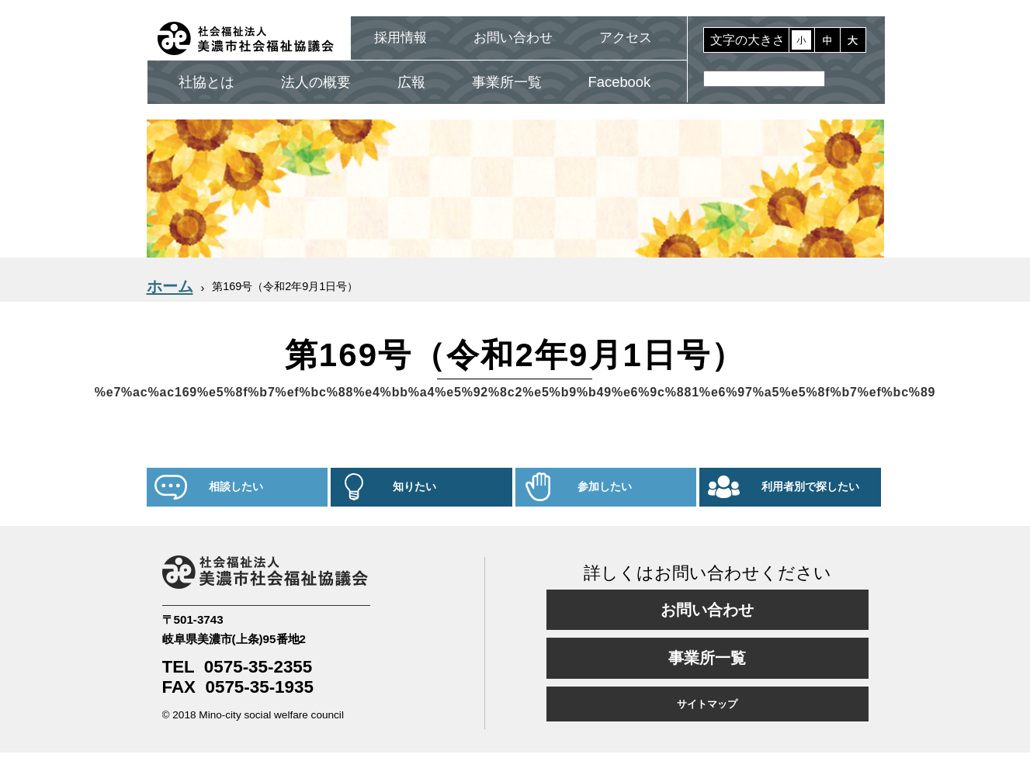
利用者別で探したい (810, 487)
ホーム (170, 286)
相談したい (236, 487)
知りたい (414, 487)
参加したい (604, 487)
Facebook (619, 82)
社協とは (206, 82)
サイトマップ (707, 704)
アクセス (625, 37)
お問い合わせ (513, 37)
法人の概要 (316, 82)
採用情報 (400, 37)
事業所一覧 (507, 82)
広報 (411, 82)
